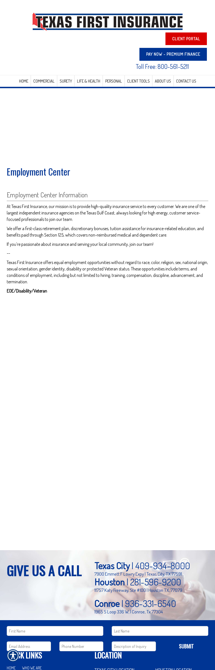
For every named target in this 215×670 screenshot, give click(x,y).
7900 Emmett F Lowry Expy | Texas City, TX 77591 (138, 574)
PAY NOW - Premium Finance (173, 54)
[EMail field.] (29, 646)
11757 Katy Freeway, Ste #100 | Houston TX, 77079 (138, 590)
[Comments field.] (134, 646)
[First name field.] (55, 631)
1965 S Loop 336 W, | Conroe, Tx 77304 (128, 611)
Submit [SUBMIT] (186, 646)
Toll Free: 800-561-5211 (162, 66)
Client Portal (186, 38)
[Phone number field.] (81, 646)
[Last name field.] (160, 631)
